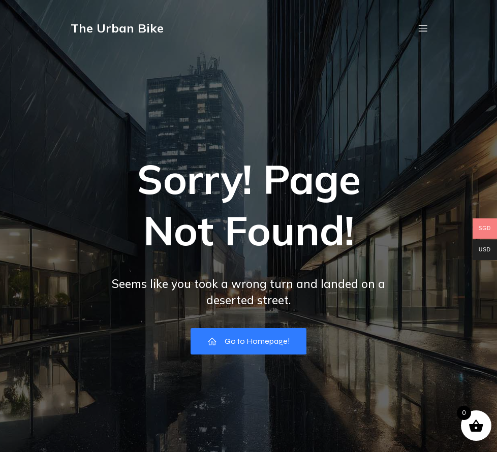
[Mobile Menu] (422, 28)
